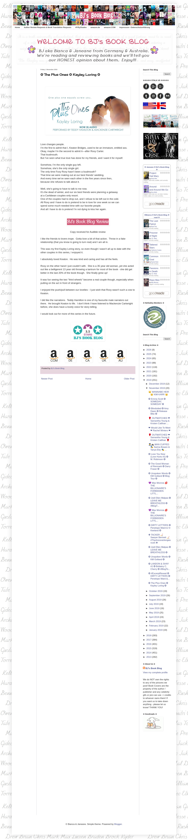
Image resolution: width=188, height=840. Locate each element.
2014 (149, 652)
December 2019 (157, 384)
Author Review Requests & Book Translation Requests (47, 27)
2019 (149, 380)
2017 (149, 640)
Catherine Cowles (156, 250)
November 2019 (157, 388)
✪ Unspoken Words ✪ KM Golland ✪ (159, 558)
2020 (149, 375)
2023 (149, 363)
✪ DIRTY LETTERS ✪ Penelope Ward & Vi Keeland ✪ (159, 528)
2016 (149, 644)
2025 (149, 354)
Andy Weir (154, 178)
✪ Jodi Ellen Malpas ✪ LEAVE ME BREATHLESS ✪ (159, 550)
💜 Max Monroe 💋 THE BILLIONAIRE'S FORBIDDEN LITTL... (158, 488)
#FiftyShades (81, 27)
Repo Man (154, 280)
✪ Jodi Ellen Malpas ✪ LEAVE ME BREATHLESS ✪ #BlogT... (159, 502)
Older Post (129, 378)
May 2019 (154, 612)
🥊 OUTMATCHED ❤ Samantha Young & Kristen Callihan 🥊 (159, 437)
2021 (149, 371)
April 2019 (154, 617)
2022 (149, 367)
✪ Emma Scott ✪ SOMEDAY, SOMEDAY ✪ (156, 402)
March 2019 (155, 621)
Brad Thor (154, 226)
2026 (149, 350)
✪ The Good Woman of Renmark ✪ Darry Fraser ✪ (159, 466)
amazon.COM (110, 27)
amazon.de (95, 27)
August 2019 (155, 600)
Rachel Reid (154, 262)
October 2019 (156, 591)
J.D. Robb (154, 273)
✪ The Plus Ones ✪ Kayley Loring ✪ (158, 584)
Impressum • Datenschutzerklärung (134, 27)
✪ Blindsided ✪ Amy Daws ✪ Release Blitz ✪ (158, 411)
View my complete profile (155, 672)
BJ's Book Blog (154, 668)
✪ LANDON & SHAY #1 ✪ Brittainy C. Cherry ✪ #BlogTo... (159, 566)
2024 (149, 358)
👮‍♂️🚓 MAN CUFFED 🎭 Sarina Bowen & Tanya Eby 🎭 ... (159, 447)
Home (17, 27)
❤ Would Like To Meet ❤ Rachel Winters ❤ (159, 429)
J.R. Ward (154, 238)
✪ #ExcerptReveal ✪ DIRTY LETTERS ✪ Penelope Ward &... (159, 576)
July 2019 (154, 604)
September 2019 (157, 595)
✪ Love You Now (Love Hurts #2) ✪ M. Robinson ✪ (158, 457)
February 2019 (156, 625)
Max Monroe (154, 282)
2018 (149, 635)
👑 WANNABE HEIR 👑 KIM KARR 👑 (158, 393)
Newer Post (47, 378)
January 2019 (156, 630)
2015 (149, 648)
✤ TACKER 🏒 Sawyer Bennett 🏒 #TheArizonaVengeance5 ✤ (159, 539)
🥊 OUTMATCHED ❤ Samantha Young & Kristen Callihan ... (159, 421)
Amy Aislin (154, 192)
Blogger (118, 824)
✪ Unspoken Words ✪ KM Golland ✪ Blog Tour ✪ (159, 476)
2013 (149, 657)
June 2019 (154, 608)
